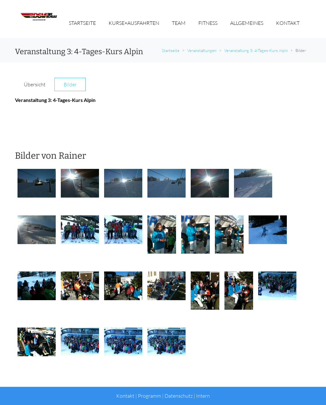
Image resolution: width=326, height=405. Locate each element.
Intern (203, 396)
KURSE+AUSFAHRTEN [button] (134, 23)
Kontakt (125, 396)
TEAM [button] (179, 23)
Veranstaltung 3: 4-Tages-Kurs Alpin (256, 50)
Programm (149, 396)
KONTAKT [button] (288, 23)
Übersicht (35, 84)
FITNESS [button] (207, 23)
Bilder (70, 84)
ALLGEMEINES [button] (246, 23)
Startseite (171, 50)
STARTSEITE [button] (82, 23)
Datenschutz (179, 396)
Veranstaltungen (201, 50)
